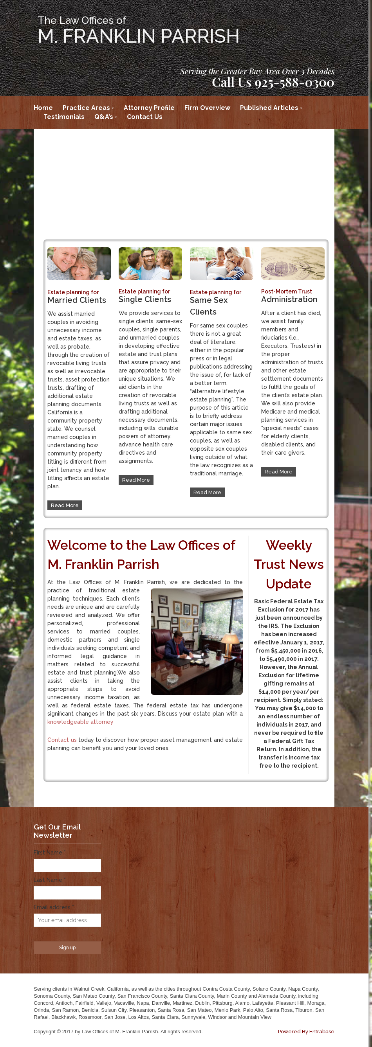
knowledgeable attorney (80, 722)
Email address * (54, 907)
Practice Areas (86, 108)
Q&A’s (103, 117)
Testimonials (64, 117)
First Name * (50, 852)
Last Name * (50, 880)
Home (43, 108)
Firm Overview (207, 108)
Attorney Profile (149, 108)
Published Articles (269, 108)
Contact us (61, 740)
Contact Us (145, 117)
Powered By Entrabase (306, 1031)
